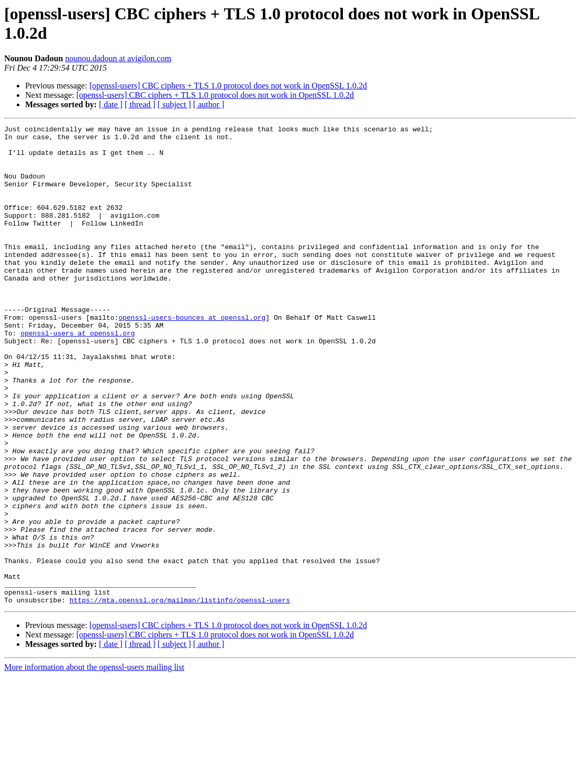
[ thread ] (140, 104)
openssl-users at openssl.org (77, 375)
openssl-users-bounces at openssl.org (191, 356)
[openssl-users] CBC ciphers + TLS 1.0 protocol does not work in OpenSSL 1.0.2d (228, 85)
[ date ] (110, 104)
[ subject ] (174, 104)
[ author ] (209, 104)
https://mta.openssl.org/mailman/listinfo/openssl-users (180, 695)
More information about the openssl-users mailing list (94, 762)
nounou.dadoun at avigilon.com (118, 58)
